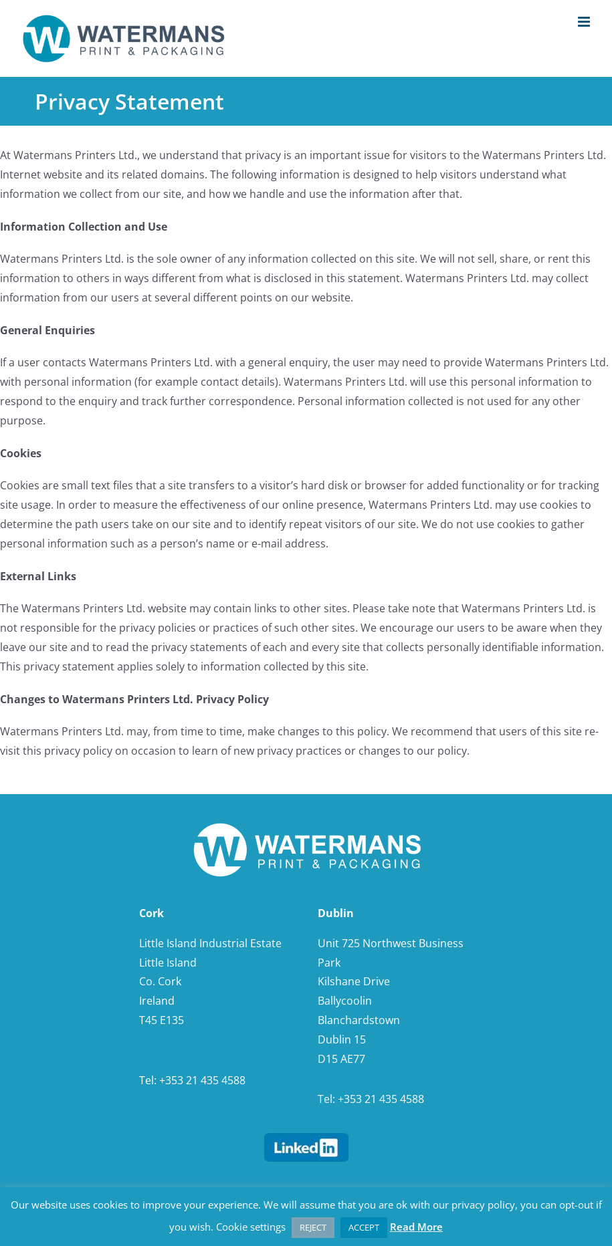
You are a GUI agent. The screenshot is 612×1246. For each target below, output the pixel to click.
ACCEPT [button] (363, 1227)
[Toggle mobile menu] (585, 22)
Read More (416, 1226)
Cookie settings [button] (251, 1226)
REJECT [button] (313, 1227)
